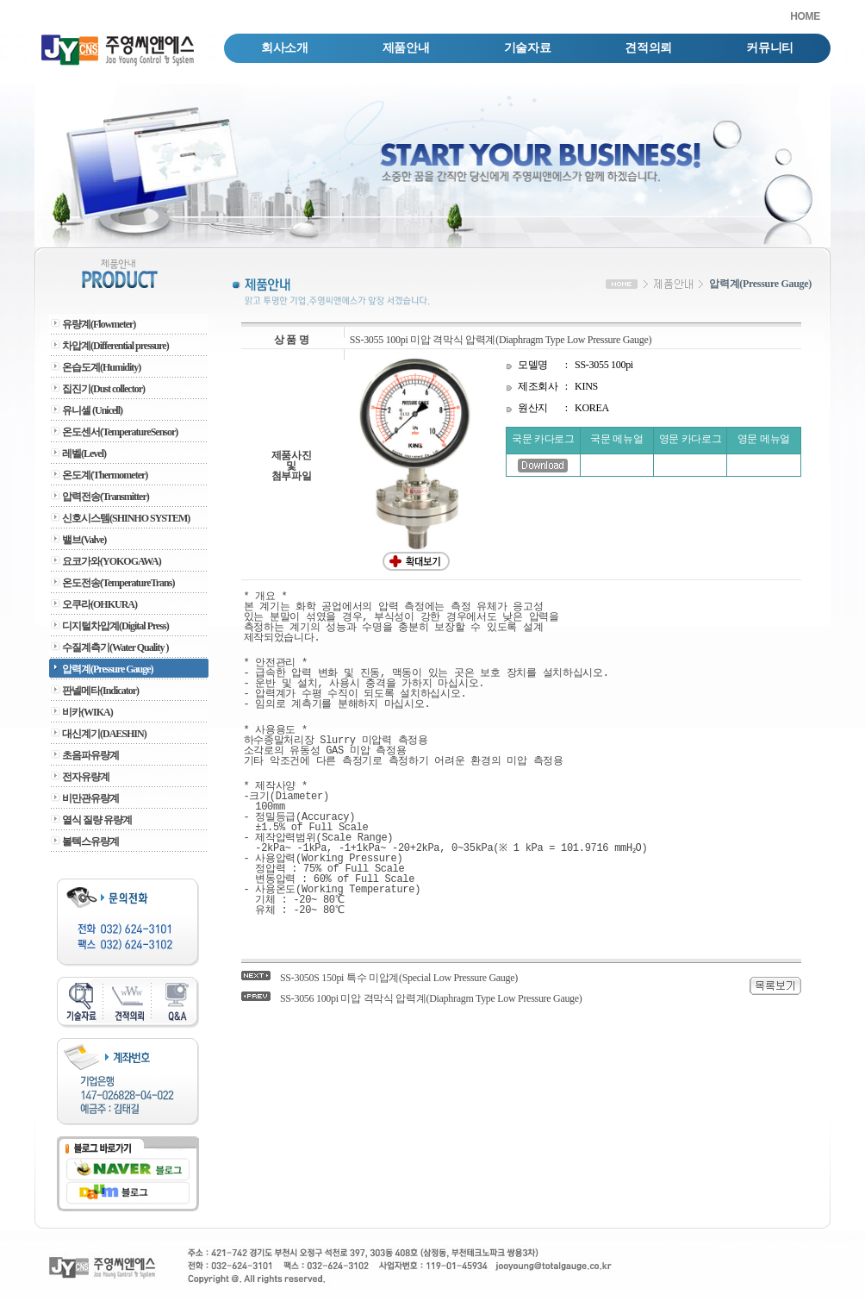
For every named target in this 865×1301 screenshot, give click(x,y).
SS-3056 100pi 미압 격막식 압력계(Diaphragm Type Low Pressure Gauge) (431, 998)
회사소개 (284, 47)
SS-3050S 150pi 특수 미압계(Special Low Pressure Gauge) (399, 978)
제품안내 (406, 47)
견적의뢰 (648, 47)
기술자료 (527, 47)
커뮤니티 (769, 47)
